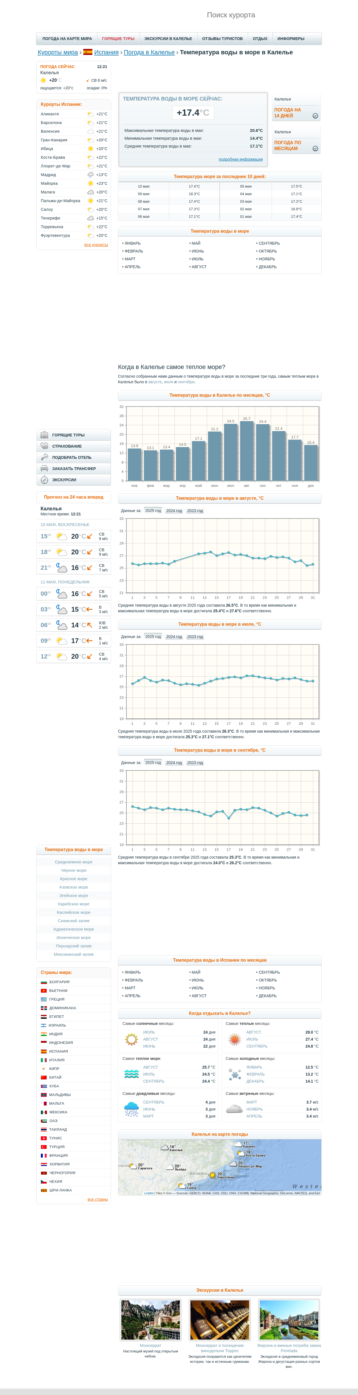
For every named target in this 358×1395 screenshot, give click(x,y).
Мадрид (48, 174)
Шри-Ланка (61, 1190)
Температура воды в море (220, 231)
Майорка (49, 183)
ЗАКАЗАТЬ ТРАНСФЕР (74, 468)
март (130, 259)
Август (199, 996)
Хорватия (60, 1164)
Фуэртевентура (55, 235)
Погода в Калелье (149, 52)
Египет (56, 1017)
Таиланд (58, 1129)
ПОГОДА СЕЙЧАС (57, 66)
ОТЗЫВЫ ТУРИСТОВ (222, 38)
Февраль (134, 980)
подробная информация (241, 159)
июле (168, 382)
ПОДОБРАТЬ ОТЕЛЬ (71, 457)
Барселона (51, 122)
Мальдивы (60, 1095)
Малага (48, 192)
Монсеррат (150, 1345)
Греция (57, 999)
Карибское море (74, 903)
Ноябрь (267, 988)
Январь (133, 972)
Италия (57, 1060)
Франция (58, 1155)
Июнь (198, 980)
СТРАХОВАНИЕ (67, 446)
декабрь (268, 267)
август (199, 267)
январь (133, 243)
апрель (132, 267)
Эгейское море (73, 895)
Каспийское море (74, 912)
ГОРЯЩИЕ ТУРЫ (118, 38)
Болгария (60, 982)
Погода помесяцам (287, 145)
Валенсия (50, 131)
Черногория (63, 1173)
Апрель (132, 996)
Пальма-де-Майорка (60, 200)
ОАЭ (54, 1121)
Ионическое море (73, 937)
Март (130, 988)
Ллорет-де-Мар (55, 166)
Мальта (56, 1103)
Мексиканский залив (73, 954)
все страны (98, 1199)
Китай (55, 1077)
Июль (198, 988)
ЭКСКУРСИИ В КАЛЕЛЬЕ (168, 38)
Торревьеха (52, 227)
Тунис (55, 1138)
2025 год (153, 510)
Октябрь (268, 980)
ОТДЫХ (260, 38)
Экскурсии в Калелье (219, 1290)
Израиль (57, 1025)
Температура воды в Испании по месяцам (220, 960)
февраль (134, 251)
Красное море (73, 878)
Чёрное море (73, 870)
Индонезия (61, 1043)
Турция (57, 1147)
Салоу (47, 209)
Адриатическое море (73, 929)
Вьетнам (58, 991)
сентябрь (269, 243)
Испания (106, 52)
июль (198, 259)
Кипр (54, 1069)
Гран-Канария (54, 140)
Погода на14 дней (287, 113)
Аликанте (50, 114)
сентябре (186, 382)
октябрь (268, 251)
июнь (198, 251)
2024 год (174, 510)
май (196, 243)
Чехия (55, 1181)
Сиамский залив (74, 920)
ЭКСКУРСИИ (64, 480)
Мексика (58, 1112)
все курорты (96, 244)
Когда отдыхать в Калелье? (220, 1013)
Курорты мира (58, 52)
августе (155, 382)
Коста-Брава (53, 157)
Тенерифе (50, 218)
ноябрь (267, 259)
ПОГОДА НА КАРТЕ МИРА (67, 38)
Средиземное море (73, 861)
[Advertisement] (220, 73)
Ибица (47, 148)
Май (196, 972)
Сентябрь (269, 972)
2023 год (195, 510)
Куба (54, 1086)
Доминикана (63, 1008)
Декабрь (268, 996)
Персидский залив (73, 945)
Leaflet (149, 1193)
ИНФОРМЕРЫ (290, 38)
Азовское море (73, 887)
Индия (56, 1034)
